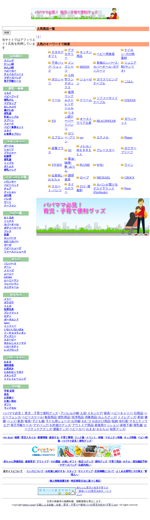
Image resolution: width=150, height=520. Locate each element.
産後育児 (30, 461)
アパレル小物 (70, 413)
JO (69, 150)
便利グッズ (101, 461)
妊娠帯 (7, 156)
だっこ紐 (9, 64)
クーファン (10, 205)
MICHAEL (103, 177)
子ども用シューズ (58, 421)
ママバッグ (40, 425)
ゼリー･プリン (70, 137)
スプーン (9, 120)
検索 (17, 437)
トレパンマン (11, 283)
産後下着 (126, 425)
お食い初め (10, 401)
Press (127, 188)
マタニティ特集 (113, 437)
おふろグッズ (107, 417)
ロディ (7, 316)
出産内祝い (84, 465)
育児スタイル (28, 437)
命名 (6, 394)
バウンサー (10, 181)
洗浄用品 (77, 417)
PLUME (85, 164)
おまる (7, 361)
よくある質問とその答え (129, 471)
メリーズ (9, 270)
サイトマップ (85, 471)
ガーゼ (7, 244)
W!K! (100, 164)
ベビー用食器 (106, 54)
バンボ (7, 198)
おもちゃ (102, 429)
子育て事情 (67, 437)
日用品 (138, 413)
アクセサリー (69, 54)
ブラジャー (10, 152)
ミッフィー (10, 326)
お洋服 (75, 421)
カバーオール (11, 224)
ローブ (84, 177)
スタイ (7, 130)
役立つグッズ (85, 461)
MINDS (85, 66)
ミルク (7, 93)
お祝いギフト (69, 461)
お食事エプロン (12, 134)
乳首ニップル (11, 116)
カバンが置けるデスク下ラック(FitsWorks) (105, 188)
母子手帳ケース (12, 81)
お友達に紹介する (55, 471)
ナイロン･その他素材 (128, 54)
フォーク (9, 123)
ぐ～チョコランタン (15, 332)
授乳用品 (64, 417)
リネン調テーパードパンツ (69, 120)
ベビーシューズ (12, 248)
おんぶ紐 (9, 67)
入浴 (83, 413)
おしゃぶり (10, 106)
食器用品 (50, 417)
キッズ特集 (130, 437)
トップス (9, 163)
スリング (9, 60)
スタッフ (71, 471)
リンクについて (34, 471)
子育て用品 (115, 461)
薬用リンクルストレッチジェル (69, 100)
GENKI (8, 277)
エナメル (103, 137)
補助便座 (9, 365)
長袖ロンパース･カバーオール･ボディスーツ (106, 66)
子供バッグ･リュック (56, 66)
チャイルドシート (14, 74)
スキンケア (10, 375)
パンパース (10, 263)
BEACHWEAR (106, 120)
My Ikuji (8, 437)
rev (82, 137)
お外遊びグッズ (60, 425)
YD (53, 120)
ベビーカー (10, 70)
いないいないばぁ (14, 329)
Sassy (7, 322)
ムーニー (9, 273)
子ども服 (38, 421)
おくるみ (9, 217)
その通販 (55, 461)
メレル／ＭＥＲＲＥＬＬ (84, 150)
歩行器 (7, 195)
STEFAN (129, 100)
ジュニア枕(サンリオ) (128, 66)
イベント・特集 (94, 437)
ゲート (7, 202)
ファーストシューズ (15, 251)
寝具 (107, 413)
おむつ (86, 421)
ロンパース (10, 238)
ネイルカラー (69, 188)
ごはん (128, 81)
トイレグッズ (127, 417)
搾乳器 (7, 113)
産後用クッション (107, 425)
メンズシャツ (69, 66)
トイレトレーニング (15, 378)
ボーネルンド (11, 319)
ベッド (11, 421)
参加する (54, 437)
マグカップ (10, 103)
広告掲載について (104, 471)
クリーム (86, 100)
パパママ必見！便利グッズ (76, 440)
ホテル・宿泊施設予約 (135, 461)
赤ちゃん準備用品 (13, 461)
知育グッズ (117, 429)
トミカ (7, 305)
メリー (7, 299)
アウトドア (43, 461)
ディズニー (10, 336)
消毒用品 (91, 417)
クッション (10, 192)
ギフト (7, 404)
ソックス (9, 221)
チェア (7, 188)
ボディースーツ (12, 227)
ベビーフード (11, 96)
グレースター (106, 150)
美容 (140, 417)
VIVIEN (57, 164)
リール (56, 100)
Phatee (128, 137)
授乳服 (7, 159)
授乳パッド (10, 169)
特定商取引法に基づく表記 (85, 480)
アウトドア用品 (82, 425)
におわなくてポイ (14, 372)
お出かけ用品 (101, 421)
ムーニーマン (11, 280)
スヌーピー (10, 339)
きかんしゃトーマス (15, 343)
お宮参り (9, 397)
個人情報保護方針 (59, 480)
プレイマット (11, 312)
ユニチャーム (11, 287)
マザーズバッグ (12, 77)
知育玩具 (9, 309)
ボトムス (9, 166)
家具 (20, 421)
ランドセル (10, 407)
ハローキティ (11, 346)
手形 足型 (9, 390)
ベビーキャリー (121, 413)
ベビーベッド (11, 185)
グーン (7, 267)
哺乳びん (9, 99)
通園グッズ (60, 429)
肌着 (6, 234)
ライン (128, 164)
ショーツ (9, 149)
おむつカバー (11, 241)
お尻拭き (9, 368)
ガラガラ (9, 302)
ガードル (9, 145)
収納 (115, 421)
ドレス (7, 231)
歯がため (9, 110)
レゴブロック (11, 349)
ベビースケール (32, 417)
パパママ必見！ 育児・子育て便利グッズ (30, 413)
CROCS (129, 177)
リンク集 (79, 437)
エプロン (58, 137)
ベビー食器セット (14, 127)
